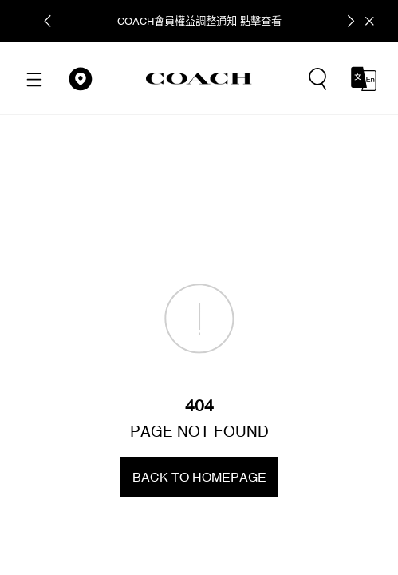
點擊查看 (261, 21)
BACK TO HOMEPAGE (199, 477)
